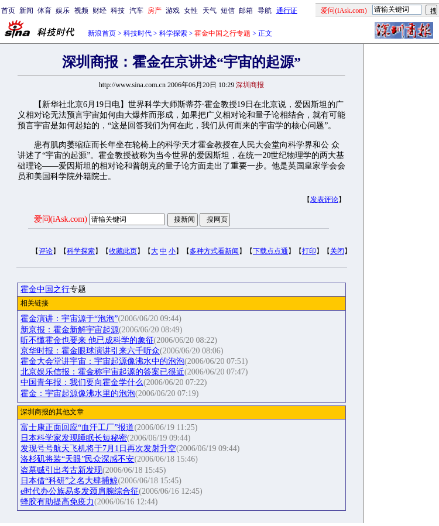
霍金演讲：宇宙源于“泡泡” (69, 318)
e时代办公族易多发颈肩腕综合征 (79, 491)
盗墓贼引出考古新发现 (61, 470)
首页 (8, 10)
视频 (81, 10)
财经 (99, 10)
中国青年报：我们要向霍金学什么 (81, 382)
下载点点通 (270, 251)
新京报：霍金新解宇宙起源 (69, 329)
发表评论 (324, 199)
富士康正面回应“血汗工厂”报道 (77, 427)
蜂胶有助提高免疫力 (57, 501)
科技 (118, 10)
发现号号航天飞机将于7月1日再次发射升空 (98, 448)
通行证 (286, 10)
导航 (265, 10)
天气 (210, 10)
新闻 (26, 10)
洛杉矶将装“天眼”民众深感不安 (77, 459)
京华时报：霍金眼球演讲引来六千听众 (90, 350)
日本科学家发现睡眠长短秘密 (73, 438)
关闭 (337, 251)
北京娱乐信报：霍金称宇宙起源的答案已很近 (102, 371)
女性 (191, 10)
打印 (309, 251)
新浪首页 (102, 33)
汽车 (136, 10)
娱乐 (63, 10)
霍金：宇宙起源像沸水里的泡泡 (77, 393)
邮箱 (246, 10)
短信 (228, 10)
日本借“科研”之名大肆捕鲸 (69, 480)
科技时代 (138, 33)
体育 (44, 10)
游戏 (173, 10)
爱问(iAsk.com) (60, 219)
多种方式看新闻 (214, 251)
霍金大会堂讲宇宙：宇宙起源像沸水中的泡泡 (102, 361)
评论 (46, 251)
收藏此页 (123, 251)
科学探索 (173, 33)
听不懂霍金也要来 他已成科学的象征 (87, 340)
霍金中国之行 (45, 289)
